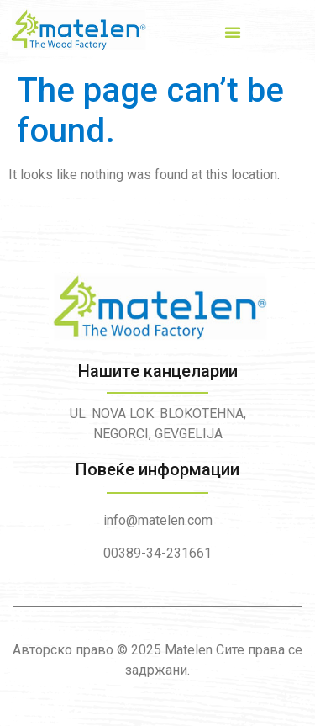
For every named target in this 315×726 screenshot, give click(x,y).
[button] (232, 32)
